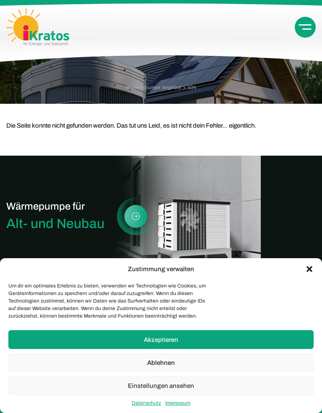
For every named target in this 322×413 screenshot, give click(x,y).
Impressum (177, 403)
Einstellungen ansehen (161, 385)
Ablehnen (161, 362)
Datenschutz (146, 403)
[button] (309, 269)
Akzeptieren (161, 339)
